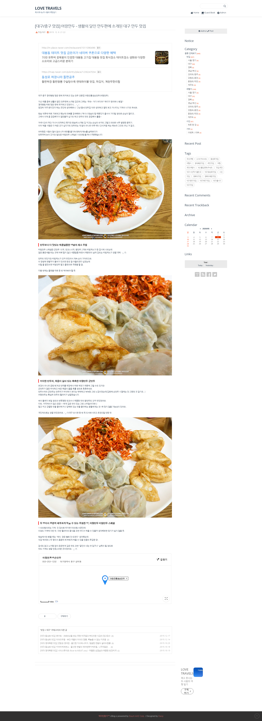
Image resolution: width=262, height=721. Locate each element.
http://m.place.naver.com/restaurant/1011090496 (68, 48)
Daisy (160, 716)
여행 (218, 163)
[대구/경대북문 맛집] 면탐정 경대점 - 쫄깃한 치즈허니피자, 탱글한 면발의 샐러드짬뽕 (75, 643)
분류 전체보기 (192, 53)
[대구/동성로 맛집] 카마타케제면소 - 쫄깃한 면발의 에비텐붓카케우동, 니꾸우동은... (75, 647)
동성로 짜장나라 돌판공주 (58, 77)
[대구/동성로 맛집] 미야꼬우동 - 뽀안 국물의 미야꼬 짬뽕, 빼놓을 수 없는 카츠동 (73, 640)
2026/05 (206, 229)
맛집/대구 (41, 32)
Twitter (214, 274)
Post (210, 31)
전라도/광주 (194, 74)
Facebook (209, 274)
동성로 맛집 (214, 159)
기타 (189, 129)
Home (194, 13)
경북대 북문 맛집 (210, 176)
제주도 (192, 85)
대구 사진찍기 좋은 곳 (194, 172)
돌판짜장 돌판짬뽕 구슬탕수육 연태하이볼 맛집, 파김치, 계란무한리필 (81, 81)
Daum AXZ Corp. (137, 716)
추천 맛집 (211, 163)
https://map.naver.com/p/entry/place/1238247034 (69, 72)
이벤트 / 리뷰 (194, 133)
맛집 (42, 630)
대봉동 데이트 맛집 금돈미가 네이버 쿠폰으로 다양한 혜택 (79, 52)
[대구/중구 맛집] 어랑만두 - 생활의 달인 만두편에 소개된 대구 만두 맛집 (90, 26)
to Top (256, 715)
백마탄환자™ (104, 716)
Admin (221, 13)
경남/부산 (193, 71)
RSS (203, 274)
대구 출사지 (217, 181)
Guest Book (208, 13)
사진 (189, 121)
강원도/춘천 (194, 78)
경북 (191, 67)
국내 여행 (190, 159)
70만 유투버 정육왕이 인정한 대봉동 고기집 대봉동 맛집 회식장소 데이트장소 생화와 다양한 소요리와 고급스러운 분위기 (93, 59)
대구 (48, 630)
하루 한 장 (193, 125)
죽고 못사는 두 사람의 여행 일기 (187, 681)
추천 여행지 (190, 168)
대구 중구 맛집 (191, 181)
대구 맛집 (190, 185)
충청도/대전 (194, 82)
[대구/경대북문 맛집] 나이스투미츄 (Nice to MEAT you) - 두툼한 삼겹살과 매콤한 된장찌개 (78, 651)
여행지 (191, 89)
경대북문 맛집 (199, 163)
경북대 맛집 (197, 176)
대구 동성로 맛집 (210, 172)
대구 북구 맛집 (205, 181)
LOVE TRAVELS (48, 8)
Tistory (197, 274)
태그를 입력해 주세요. (205, 168)
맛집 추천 (219, 168)
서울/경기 (193, 60)
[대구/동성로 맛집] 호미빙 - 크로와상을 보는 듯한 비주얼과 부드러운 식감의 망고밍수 (75, 636)
